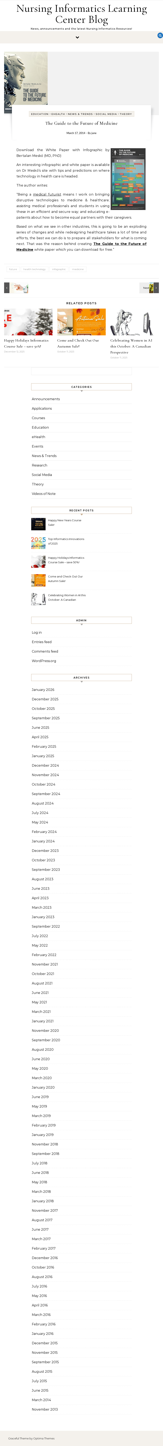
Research (39, 465)
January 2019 (43, 1135)
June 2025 (40, 728)
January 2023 (43, 917)
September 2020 (46, 1040)
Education (40, 114)
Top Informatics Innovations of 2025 (66, 541)
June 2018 (40, 1173)
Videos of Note (44, 494)
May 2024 (40, 822)
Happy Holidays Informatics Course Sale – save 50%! (66, 560)
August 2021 (42, 983)
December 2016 (45, 1258)
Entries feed (42, 642)
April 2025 (40, 737)
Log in (37, 632)
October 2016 (43, 1267)
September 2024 (46, 794)
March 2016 (41, 1315)
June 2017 (40, 1229)
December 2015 (45, 1343)
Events (37, 446)
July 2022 (40, 936)
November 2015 (45, 1353)
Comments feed (45, 651)
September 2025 (46, 718)
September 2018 (45, 1154)
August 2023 (42, 879)
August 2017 (42, 1220)
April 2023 (40, 898)
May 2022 (40, 945)
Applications (42, 408)
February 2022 (44, 955)
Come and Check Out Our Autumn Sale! (65, 579)
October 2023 (43, 860)
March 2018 (41, 1192)
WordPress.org (44, 661)
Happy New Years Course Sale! (64, 522)
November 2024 (45, 775)
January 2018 (43, 1201)
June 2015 (40, 1390)
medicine (78, 269)
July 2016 (39, 1286)
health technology (34, 269)
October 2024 (43, 784)
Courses (38, 418)
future (13, 269)
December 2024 (45, 765)
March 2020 (42, 1078)
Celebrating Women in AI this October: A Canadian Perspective (131, 346)
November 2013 (45, 1409)
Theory (126, 114)
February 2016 (43, 1324)
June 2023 (40, 889)
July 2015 (39, 1381)
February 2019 (44, 1125)
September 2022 (46, 926)
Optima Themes (43, 1438)
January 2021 (43, 1021)
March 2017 (41, 1239)
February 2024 (44, 832)
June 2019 (40, 1097)
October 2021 (43, 974)
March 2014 (41, 1400)
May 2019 (39, 1106)
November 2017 (45, 1211)
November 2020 (45, 1031)
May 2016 (39, 1296)
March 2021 (41, 1012)
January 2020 (43, 1087)
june (93, 133)
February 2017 (44, 1248)
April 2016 (40, 1305)
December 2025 (45, 699)
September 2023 (46, 870)
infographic (59, 269)
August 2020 (43, 1050)
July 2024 (40, 813)
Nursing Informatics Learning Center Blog (81, 13)
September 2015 (45, 1362)
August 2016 (42, 1277)
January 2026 (43, 690)
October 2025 (43, 709)
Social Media (106, 114)
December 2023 (45, 851)
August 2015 (42, 1372)
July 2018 (39, 1163)
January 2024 (43, 841)
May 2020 (40, 1069)
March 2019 (41, 1116)
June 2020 (41, 1059)
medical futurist (47, 194)
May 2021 (39, 1002)
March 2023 (42, 908)
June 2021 (40, 993)
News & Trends (80, 114)
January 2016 (42, 1334)
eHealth (58, 114)
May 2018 (39, 1182)
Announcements (46, 399)
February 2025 (44, 747)
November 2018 (45, 1144)
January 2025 (43, 756)
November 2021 (45, 964)
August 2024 (43, 803)
